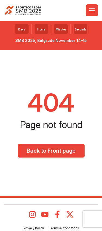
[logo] (23, 10)
